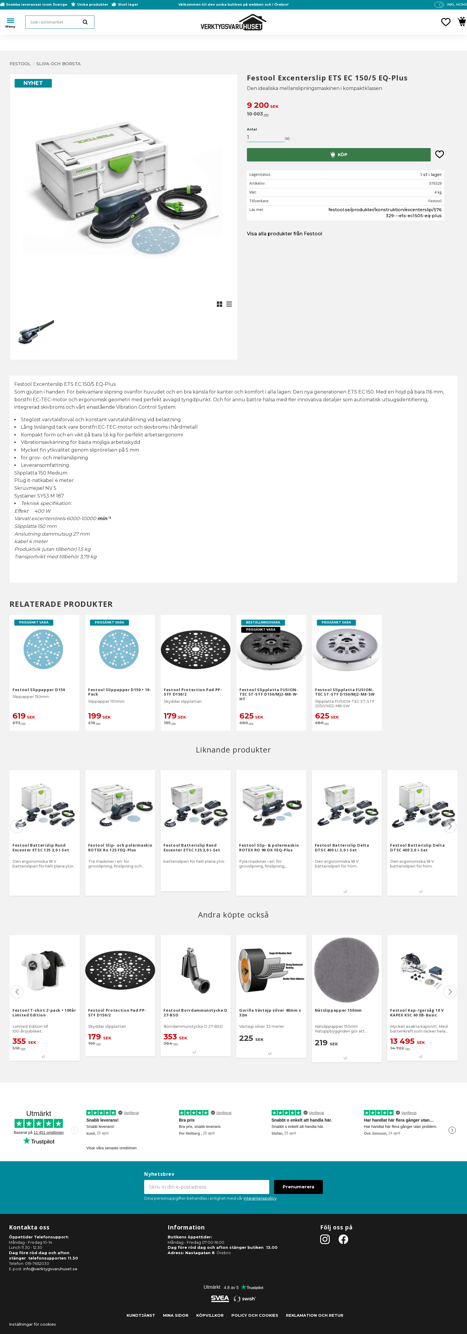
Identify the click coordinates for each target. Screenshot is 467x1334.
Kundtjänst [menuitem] (141, 1315)
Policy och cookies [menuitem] (254, 1315)
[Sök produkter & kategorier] (59, 22)
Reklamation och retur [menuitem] (314, 1315)
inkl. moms (457, 4)
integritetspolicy (260, 1198)
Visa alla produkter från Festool (284, 234)
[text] (352, 106)
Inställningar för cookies (32, 1324)
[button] (446, 22)
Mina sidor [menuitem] (176, 1315)
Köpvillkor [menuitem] (210, 1315)
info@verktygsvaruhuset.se (50, 1269)
